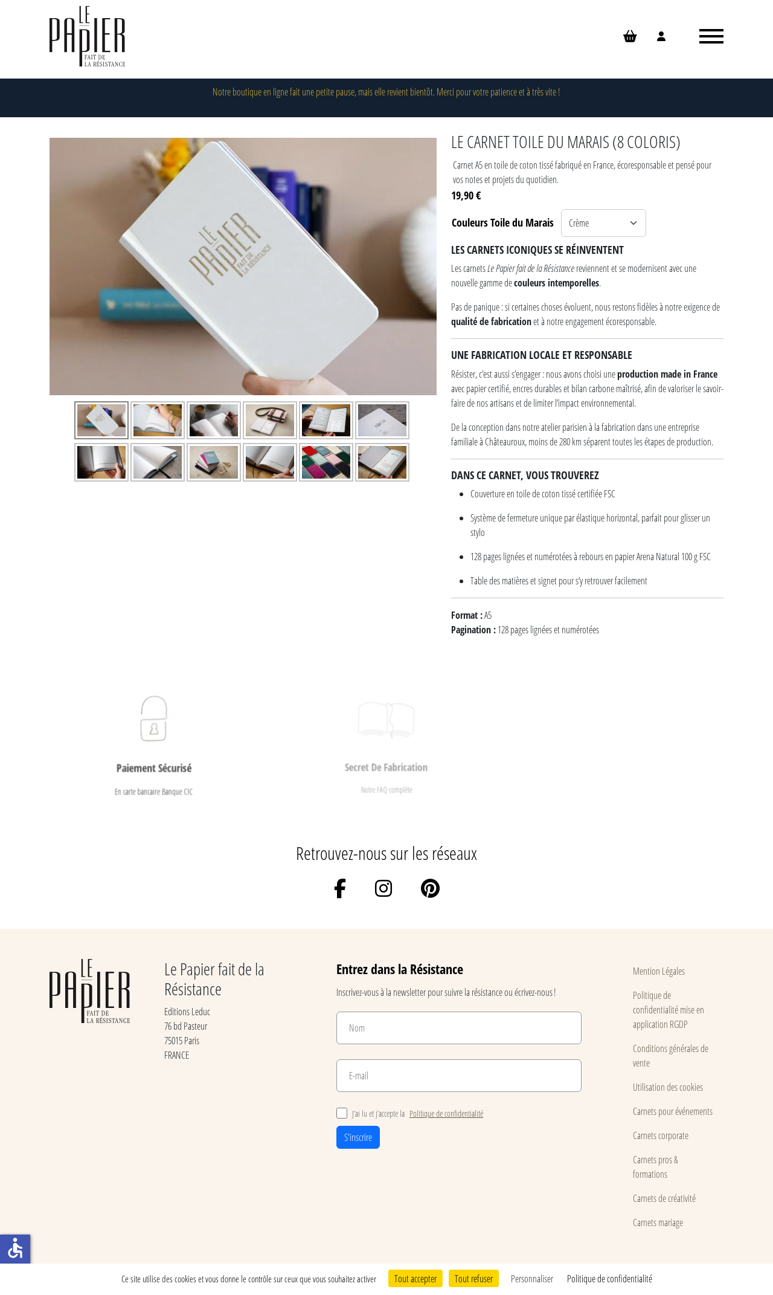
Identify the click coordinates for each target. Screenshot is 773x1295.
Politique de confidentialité (446, 1113)
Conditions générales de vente (670, 1055)
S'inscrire (358, 1137)
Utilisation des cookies (668, 1086)
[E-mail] (459, 1075)
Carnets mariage (658, 1222)
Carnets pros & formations (655, 1166)
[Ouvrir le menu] (711, 36)
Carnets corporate (660, 1135)
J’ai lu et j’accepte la (409, 1113)
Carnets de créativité (664, 1198)
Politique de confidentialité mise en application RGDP (668, 1009)
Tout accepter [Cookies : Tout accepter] (415, 1278)
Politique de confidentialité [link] (609, 1278)
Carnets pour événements (673, 1111)
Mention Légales (659, 970)
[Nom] (459, 1028)
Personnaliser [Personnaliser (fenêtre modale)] (532, 1278)
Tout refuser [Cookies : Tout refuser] (474, 1278)
